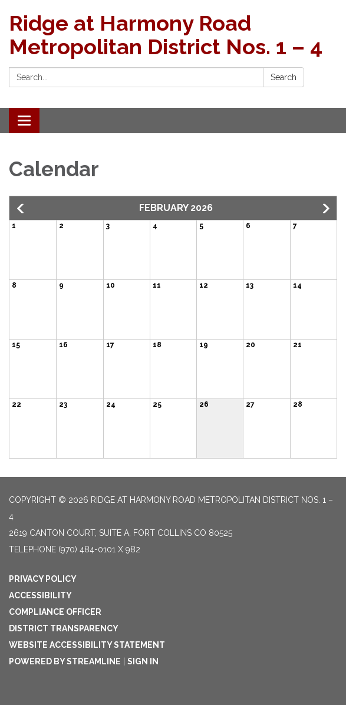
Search (283, 77)
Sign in (143, 661)
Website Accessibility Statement (87, 645)
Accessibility (40, 595)
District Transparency (63, 628)
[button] (21, 208)
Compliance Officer (55, 612)
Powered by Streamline (65, 661)
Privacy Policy (43, 579)
